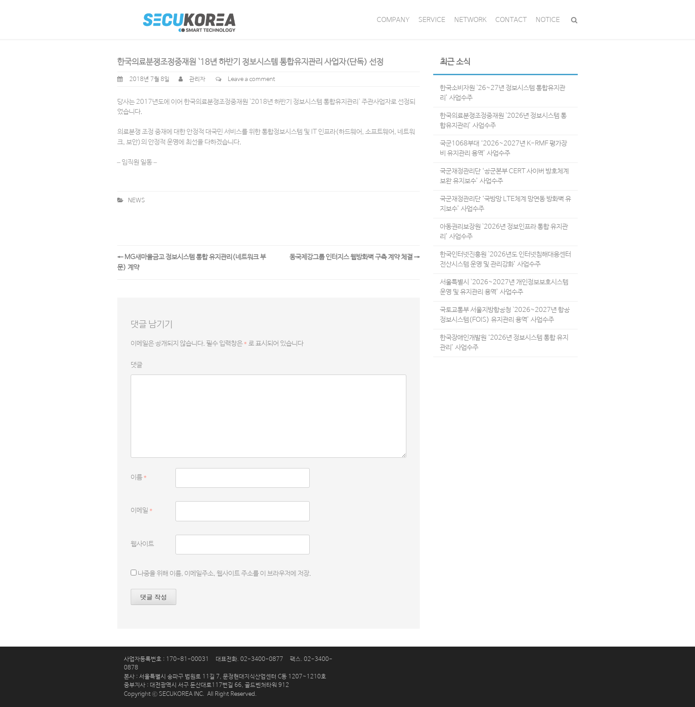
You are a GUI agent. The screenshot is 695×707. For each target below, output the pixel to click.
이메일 (142, 510)
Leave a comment (251, 79)
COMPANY (393, 20)
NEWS (136, 200)
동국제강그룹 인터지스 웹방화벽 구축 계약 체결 (355, 257)
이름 (139, 477)
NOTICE (548, 20)
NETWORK (470, 20)
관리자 (197, 79)
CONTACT (511, 20)
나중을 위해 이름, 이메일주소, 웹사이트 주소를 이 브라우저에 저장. (224, 573)
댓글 (136, 365)
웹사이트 (142, 544)
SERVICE (431, 20)
